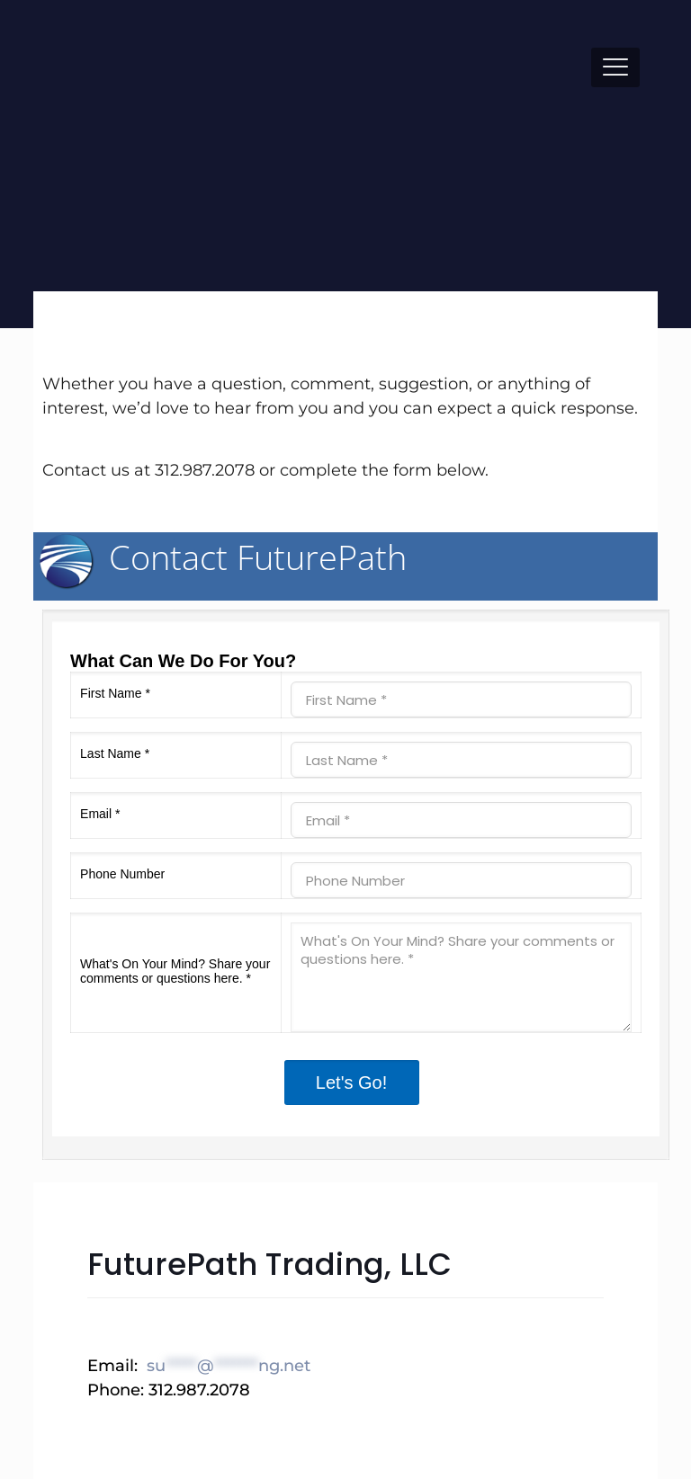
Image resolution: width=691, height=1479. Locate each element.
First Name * (115, 693)
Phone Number (122, 874)
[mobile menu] (615, 67)
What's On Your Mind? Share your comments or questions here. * (175, 971)
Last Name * (114, 753)
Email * (100, 813)
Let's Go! (351, 1082)
